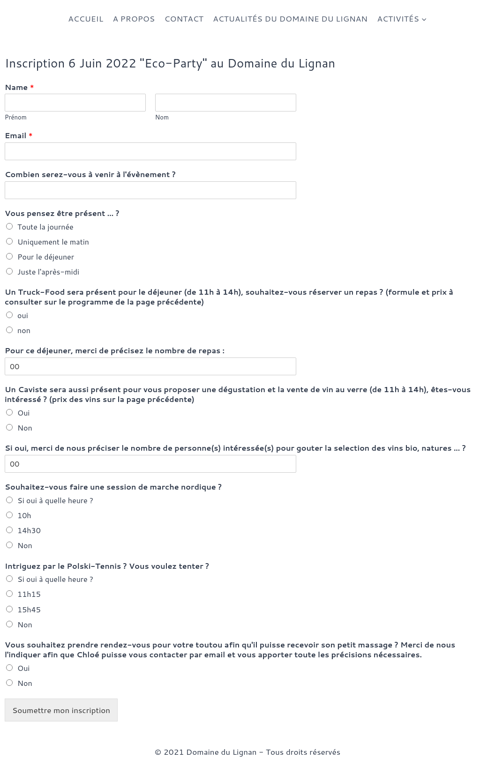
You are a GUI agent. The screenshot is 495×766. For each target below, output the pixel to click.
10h (24, 515)
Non (24, 427)
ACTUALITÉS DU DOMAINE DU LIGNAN (290, 18)
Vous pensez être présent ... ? (62, 213)
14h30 (29, 530)
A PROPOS (133, 18)
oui (22, 315)
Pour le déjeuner (45, 256)
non (23, 330)
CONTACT (183, 18)
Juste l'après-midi (48, 271)
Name (19, 87)
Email (19, 136)
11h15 (29, 593)
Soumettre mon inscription (61, 709)
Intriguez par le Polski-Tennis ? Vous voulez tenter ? (107, 566)
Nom (162, 117)
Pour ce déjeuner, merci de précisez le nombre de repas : (115, 351)
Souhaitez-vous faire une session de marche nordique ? (113, 487)
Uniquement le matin (53, 241)
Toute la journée (45, 226)
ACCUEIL (85, 18)
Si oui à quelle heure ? (55, 500)
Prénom (16, 117)
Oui (23, 412)
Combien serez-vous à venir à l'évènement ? (90, 174)
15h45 (29, 609)
